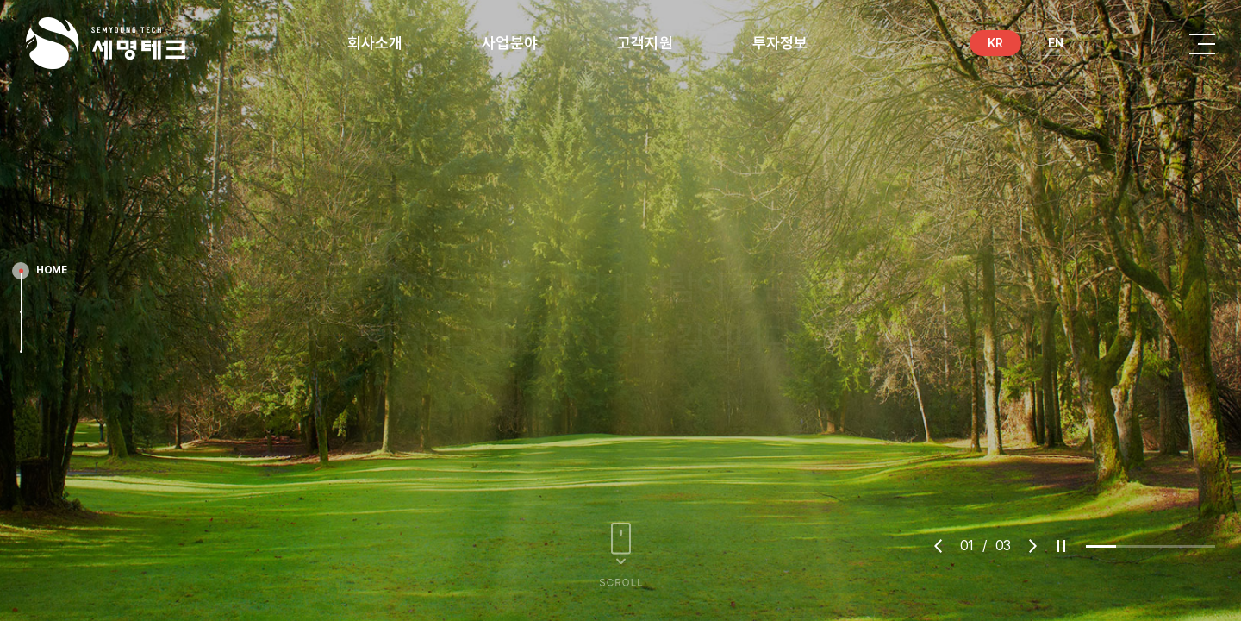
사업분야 (510, 43)
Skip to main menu (0, 0)
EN (1056, 43)
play (1061, 546)
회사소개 (375, 43)
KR (996, 43)
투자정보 (780, 43)
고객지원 (645, 43)
